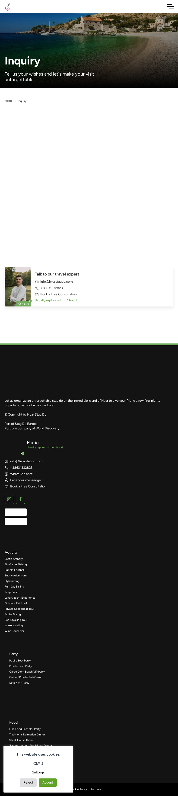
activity (11, 552)
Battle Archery (14, 558)
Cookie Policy (78, 789)
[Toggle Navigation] (170, 6)
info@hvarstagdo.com (54, 282)
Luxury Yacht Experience (20, 597)
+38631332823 (49, 288)
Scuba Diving (13, 614)
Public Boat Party (20, 660)
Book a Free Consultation (56, 294)
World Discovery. (48, 428)
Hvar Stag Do (36, 414)
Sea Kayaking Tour (16, 619)
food (13, 722)
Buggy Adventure (16, 575)
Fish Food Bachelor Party (25, 729)
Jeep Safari (12, 592)
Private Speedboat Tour (19, 608)
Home (9, 100)
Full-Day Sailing (14, 586)
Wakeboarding (14, 625)
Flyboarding (12, 581)
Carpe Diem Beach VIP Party (27, 671)
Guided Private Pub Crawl (25, 677)
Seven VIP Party (19, 682)
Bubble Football (15, 570)
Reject (28, 782)
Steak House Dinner (22, 740)
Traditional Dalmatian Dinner (27, 734)
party (13, 654)
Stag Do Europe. (26, 424)
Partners (96, 789)
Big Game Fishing (16, 564)
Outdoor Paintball (16, 603)
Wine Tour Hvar (14, 631)
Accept (47, 782)
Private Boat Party (20, 666)
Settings (38, 772)
